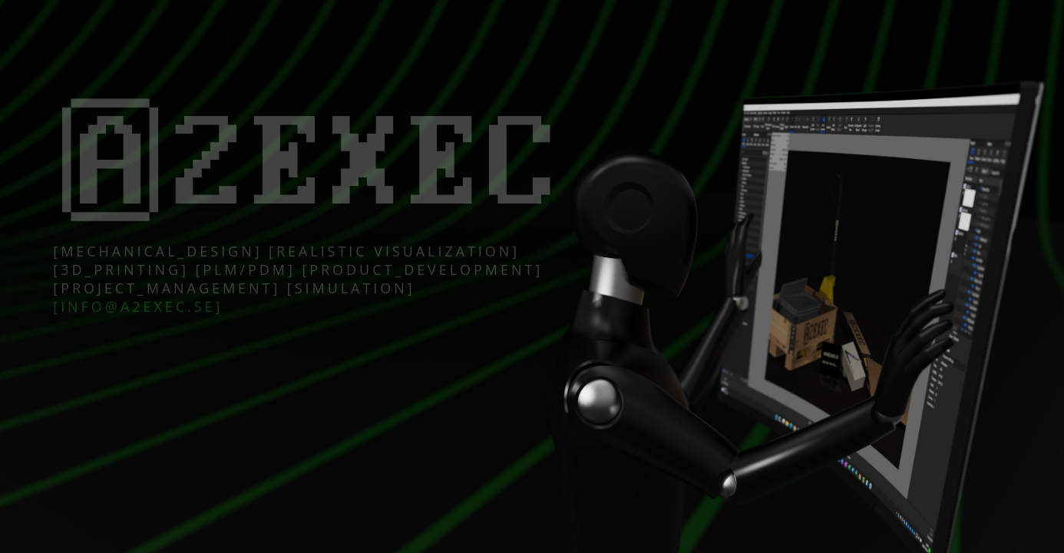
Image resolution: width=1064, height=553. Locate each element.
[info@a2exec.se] (138, 309)
